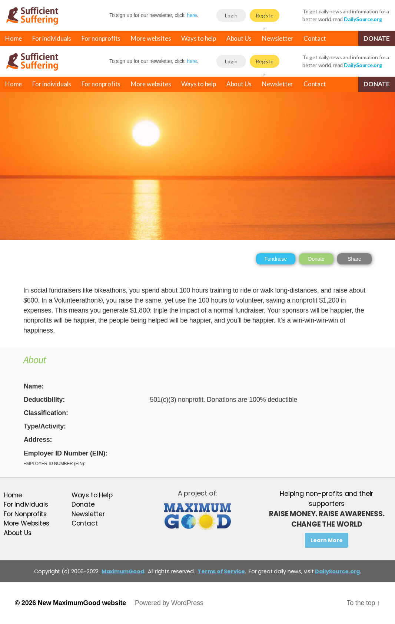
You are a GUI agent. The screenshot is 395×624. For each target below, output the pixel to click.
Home (13, 38)
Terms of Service (221, 571)
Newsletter (277, 38)
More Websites (26, 523)
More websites (151, 38)
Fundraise (276, 259)
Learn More (327, 540)
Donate (377, 38)
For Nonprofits (25, 514)
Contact (314, 38)
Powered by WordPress (169, 603)
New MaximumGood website (82, 603)
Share (354, 259)
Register (264, 17)
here (192, 15)
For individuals (51, 38)
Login (231, 15)
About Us (239, 38)
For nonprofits (101, 38)
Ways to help (198, 38)
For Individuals (26, 504)
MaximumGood (123, 571)
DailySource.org (337, 571)
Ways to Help (92, 495)
